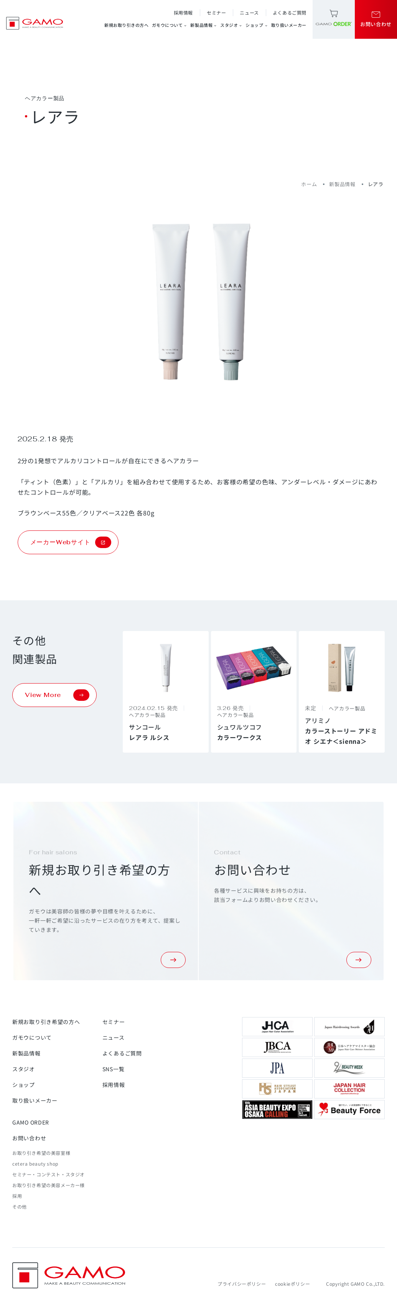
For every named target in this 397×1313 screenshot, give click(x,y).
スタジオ (231, 25)
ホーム (309, 184)
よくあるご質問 (289, 12)
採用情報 (183, 12)
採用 (17, 1195)
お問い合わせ (29, 1138)
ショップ (256, 25)
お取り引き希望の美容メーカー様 (48, 1185)
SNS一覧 (113, 1069)
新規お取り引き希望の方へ (46, 1022)
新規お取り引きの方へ (126, 25)
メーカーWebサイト (70, 542)
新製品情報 (203, 25)
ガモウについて (170, 25)
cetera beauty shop (35, 1163)
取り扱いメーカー (288, 25)
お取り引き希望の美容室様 (41, 1152)
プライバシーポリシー (241, 1283)
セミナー (216, 12)
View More (57, 695)
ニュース (249, 12)
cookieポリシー (292, 1283)
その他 (19, 1206)
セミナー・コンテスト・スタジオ (48, 1174)
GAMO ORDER (30, 1122)
